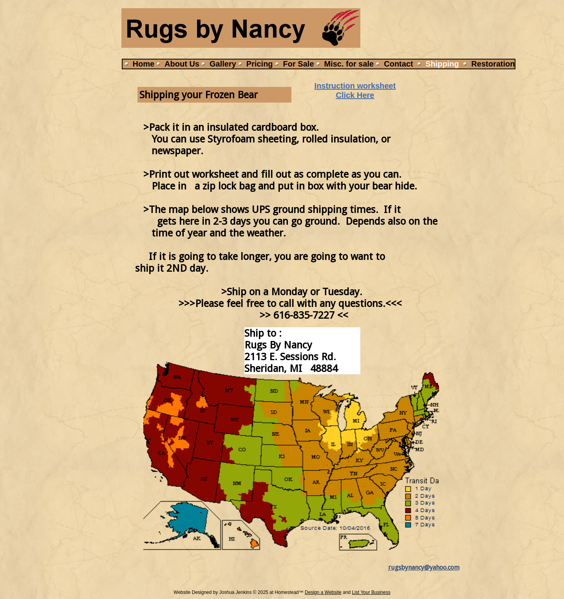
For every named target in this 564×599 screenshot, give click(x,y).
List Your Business (371, 592)
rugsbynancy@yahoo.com (423, 567)
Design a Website (323, 592)
